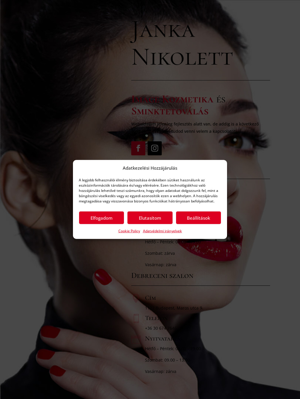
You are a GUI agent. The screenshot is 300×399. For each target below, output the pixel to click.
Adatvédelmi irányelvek (162, 230)
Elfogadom (101, 218)
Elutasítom (150, 218)
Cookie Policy (129, 230)
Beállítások (198, 218)
